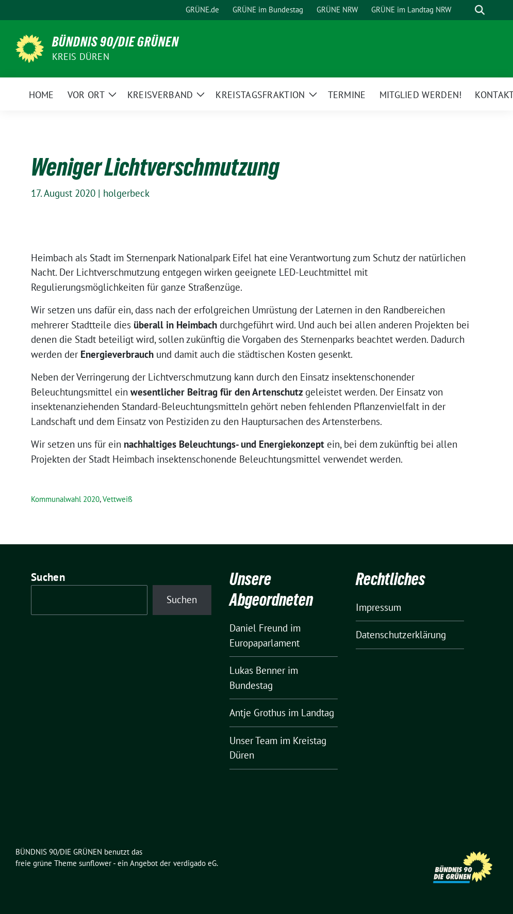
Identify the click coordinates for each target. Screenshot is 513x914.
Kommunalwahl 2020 (65, 499)
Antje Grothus (257, 712)
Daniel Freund (258, 628)
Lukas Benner (257, 670)
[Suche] (465, 10)
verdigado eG (195, 863)
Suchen (48, 577)
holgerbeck (126, 193)
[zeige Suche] (480, 10)
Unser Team (253, 740)
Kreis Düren (80, 56)
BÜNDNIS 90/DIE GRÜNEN (115, 42)
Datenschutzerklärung (401, 634)
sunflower (95, 863)
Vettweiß (118, 499)
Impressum (378, 607)
